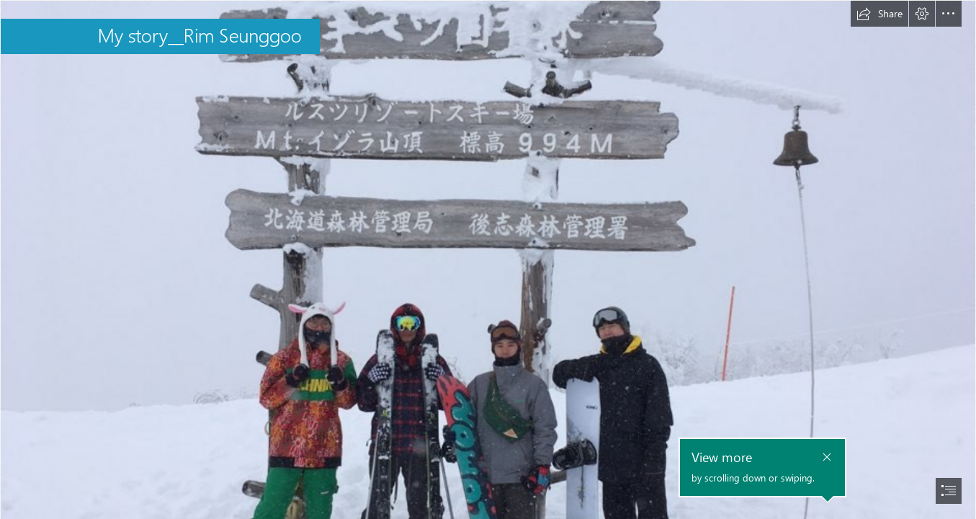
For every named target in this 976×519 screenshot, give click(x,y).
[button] (879, 14)
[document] (488, 259)
